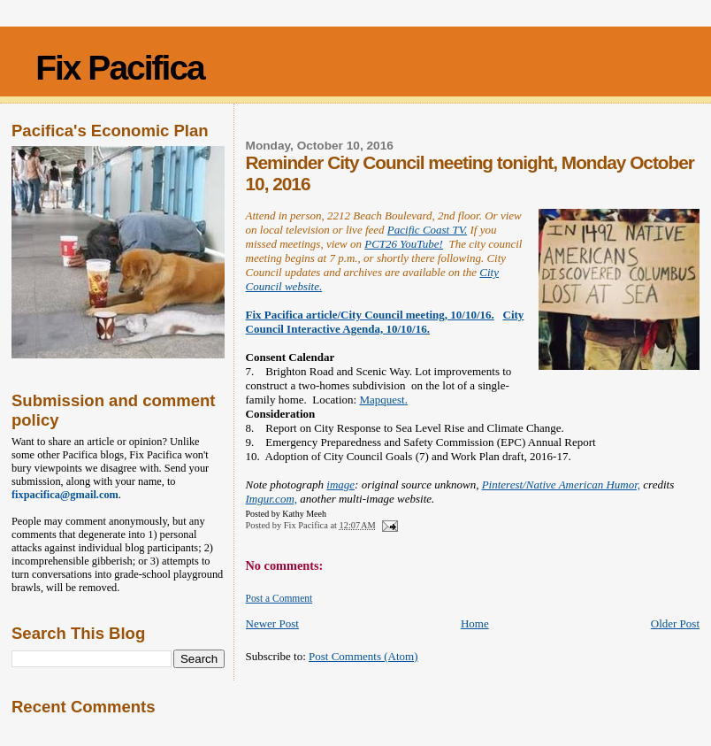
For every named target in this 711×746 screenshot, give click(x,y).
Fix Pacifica (119, 68)
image (340, 484)
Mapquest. (383, 399)
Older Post (675, 623)
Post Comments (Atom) (363, 656)
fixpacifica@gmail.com (65, 494)
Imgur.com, (272, 498)
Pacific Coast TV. (427, 229)
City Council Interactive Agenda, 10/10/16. (385, 321)
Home (475, 623)
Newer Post (272, 623)
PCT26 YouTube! (403, 243)
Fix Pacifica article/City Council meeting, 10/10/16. (370, 314)
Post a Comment (279, 598)
